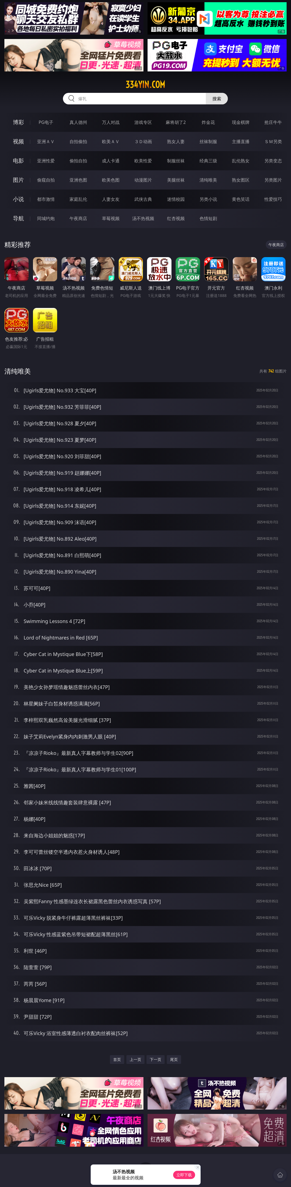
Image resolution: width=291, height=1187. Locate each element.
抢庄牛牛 (273, 122)
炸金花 (208, 122)
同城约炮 (46, 218)
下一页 (155, 1059)
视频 (18, 141)
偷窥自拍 (46, 180)
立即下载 (184, 1174)
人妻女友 (111, 199)
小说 (18, 199)
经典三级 (208, 161)
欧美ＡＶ (111, 141)
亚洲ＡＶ (46, 141)
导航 (18, 218)
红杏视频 (176, 218)
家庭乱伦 (78, 199)
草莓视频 (111, 218)
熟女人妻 (176, 141)
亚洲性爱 (46, 161)
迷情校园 (176, 199)
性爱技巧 (273, 199)
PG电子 (45, 122)
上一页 (135, 1059)
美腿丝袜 (176, 180)
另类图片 (273, 180)
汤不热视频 (143, 218)
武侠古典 (143, 199)
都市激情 (46, 199)
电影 (18, 160)
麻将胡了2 (176, 122)
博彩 (18, 122)
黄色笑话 (241, 199)
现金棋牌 (241, 122)
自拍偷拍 (78, 141)
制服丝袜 (176, 161)
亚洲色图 (78, 180)
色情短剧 (208, 218)
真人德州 (78, 122)
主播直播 (241, 141)
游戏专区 (143, 122)
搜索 (216, 99)
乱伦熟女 (241, 161)
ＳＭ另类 (273, 141)
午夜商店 (78, 218)
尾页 (174, 1059)
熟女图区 (241, 180)
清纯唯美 (208, 180)
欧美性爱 (143, 161)
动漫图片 (143, 180)
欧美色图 (111, 180)
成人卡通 (111, 161)
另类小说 (208, 199)
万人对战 (111, 122)
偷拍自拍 (78, 161)
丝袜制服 (208, 141)
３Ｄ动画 (143, 141)
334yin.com (145, 84)
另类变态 (273, 161)
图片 (18, 180)
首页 (117, 1059)
